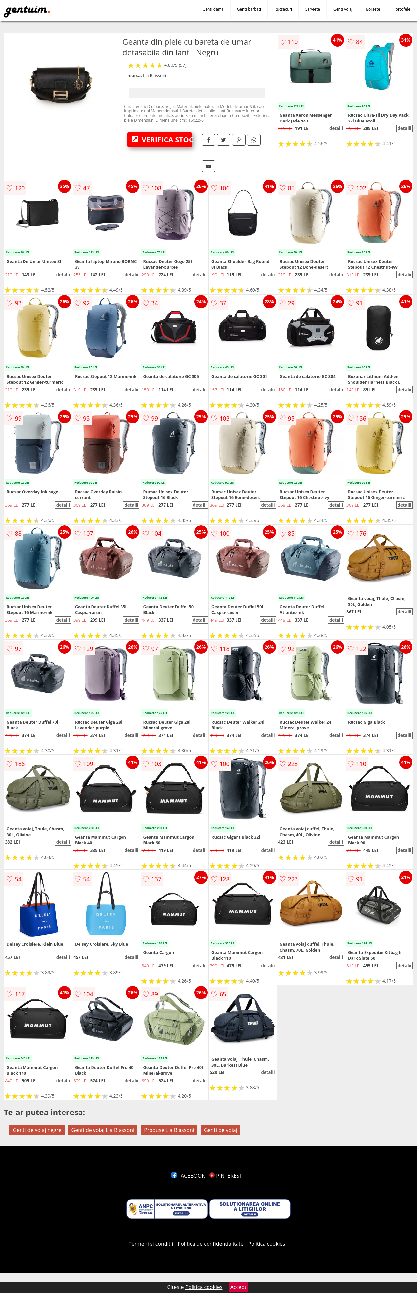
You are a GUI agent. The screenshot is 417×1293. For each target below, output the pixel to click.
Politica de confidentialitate (211, 1243)
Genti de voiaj (220, 1130)
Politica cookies (266, 1243)
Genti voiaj (342, 9)
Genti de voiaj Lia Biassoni (102, 1130)
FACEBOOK (188, 1175)
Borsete (373, 9)
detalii (336, 128)
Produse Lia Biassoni (169, 1130)
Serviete (312, 9)
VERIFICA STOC (162, 139)
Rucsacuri (283, 9)
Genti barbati (249, 9)
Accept (238, 1287)
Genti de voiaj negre (37, 1130)
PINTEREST (225, 1175)
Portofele (402, 9)
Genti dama (213, 9)
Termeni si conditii (151, 1243)
